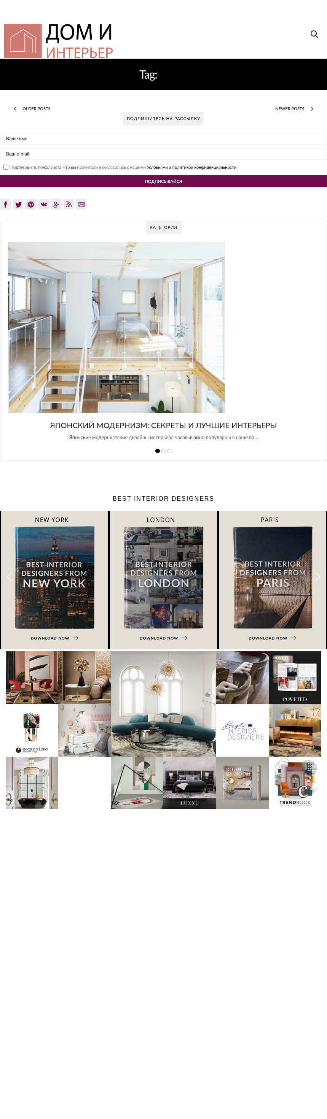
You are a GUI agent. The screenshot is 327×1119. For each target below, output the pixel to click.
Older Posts (32, 108)
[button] (318, 576)
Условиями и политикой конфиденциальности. (192, 167)
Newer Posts (294, 108)
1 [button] (157, 451)
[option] (163, 345)
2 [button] (163, 451)
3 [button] (169, 451)
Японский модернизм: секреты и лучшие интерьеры (163, 425)
